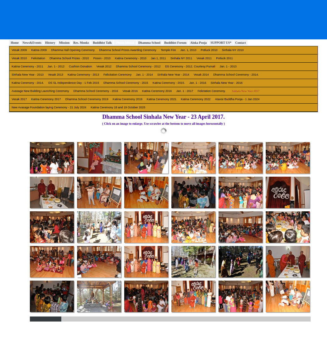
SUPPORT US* (221, 42)
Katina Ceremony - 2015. (168, 82)
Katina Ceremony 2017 (46, 99)
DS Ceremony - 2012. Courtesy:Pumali (190, 66)
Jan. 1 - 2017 (184, 91)
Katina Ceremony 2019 (127, 99)
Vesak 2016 (130, 91)
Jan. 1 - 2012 (55, 66)
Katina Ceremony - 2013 (83, 74)
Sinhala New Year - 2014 (173, 74)
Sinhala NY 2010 (233, 50)
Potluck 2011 (224, 58)
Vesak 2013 (55, 74)
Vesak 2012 (103, 66)
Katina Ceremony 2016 (157, 91)
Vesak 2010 (19, 58)
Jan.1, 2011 (158, 58)
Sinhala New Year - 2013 (28, 74)
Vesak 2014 (201, 74)
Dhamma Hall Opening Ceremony (73, 50)
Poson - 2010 (102, 58)
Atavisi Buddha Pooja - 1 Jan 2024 (237, 99)
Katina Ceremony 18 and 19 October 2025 (118, 107)
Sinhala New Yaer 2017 (245, 91)
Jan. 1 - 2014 (144, 74)
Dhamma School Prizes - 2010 (69, 58)
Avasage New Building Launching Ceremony (40, 91)
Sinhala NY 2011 (181, 58)
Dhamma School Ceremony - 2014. (236, 74)
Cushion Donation (80, 66)
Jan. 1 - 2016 (197, 82)
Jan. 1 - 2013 (228, 66)
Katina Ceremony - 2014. (28, 82)
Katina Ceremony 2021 (161, 99)
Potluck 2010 (209, 50)
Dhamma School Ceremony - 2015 (125, 82)
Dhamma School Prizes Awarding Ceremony (127, 50)
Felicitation (38, 58)
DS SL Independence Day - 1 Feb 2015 (73, 82)
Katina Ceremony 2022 (195, 99)
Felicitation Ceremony (117, 74)
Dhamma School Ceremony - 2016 (96, 91)
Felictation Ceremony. (211, 91)
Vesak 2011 (204, 58)
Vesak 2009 (19, 50)
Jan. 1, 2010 (188, 50)
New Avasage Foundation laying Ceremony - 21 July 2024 (49, 107)
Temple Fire (168, 50)
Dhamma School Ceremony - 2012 (138, 66)
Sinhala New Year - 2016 (227, 82)
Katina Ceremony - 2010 (131, 58)
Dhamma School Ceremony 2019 (86, 99)
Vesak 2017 (19, 99)
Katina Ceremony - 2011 (27, 66)
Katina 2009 (39, 50)
